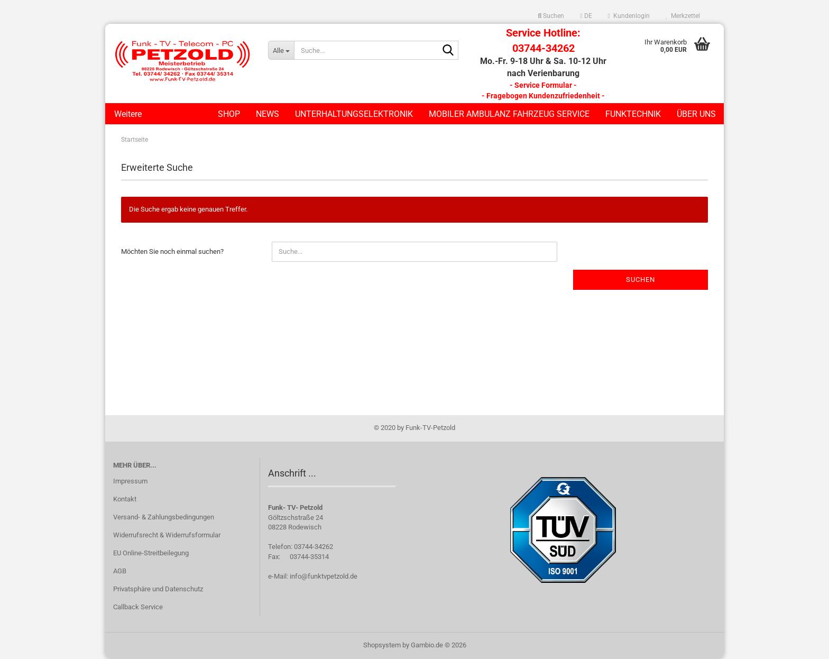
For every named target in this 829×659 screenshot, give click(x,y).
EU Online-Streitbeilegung (151, 553)
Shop (229, 114)
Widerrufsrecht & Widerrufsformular (166, 535)
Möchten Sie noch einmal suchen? (172, 251)
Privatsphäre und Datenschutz (158, 589)
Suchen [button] (551, 16)
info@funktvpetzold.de (323, 576)
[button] (586, 16)
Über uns (696, 114)
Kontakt (124, 499)
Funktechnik (633, 114)
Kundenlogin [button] (629, 16)
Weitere (128, 114)
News (267, 114)
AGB (119, 571)
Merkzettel (683, 16)
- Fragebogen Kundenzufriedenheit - (543, 95)
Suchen (640, 279)
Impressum (130, 481)
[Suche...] (281, 50)
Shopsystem (382, 645)
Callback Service (138, 607)
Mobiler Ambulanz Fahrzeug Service (509, 114)
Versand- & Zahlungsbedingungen (163, 517)
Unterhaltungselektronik (354, 114)
